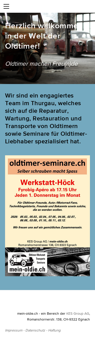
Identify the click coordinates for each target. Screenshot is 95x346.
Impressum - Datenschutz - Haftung (33, 330)
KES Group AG (77, 313)
